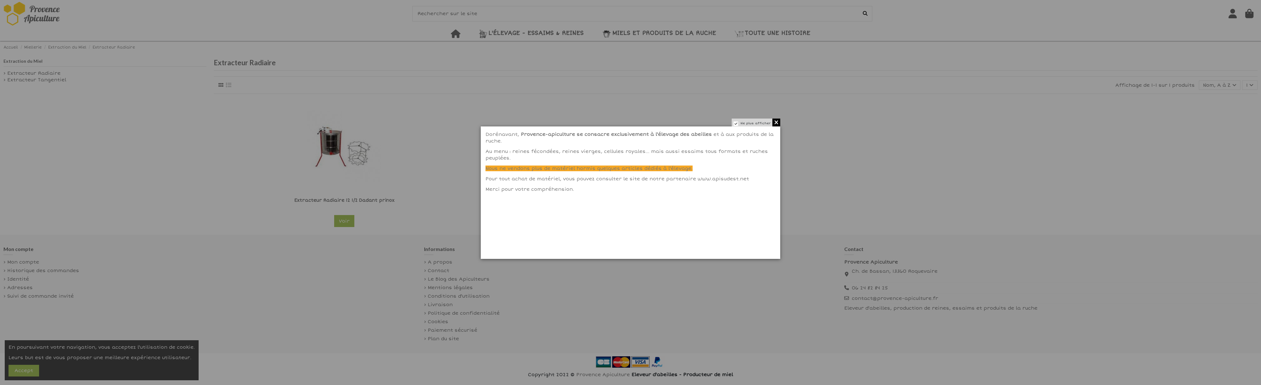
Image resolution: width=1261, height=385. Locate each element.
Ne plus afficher (756, 123)
